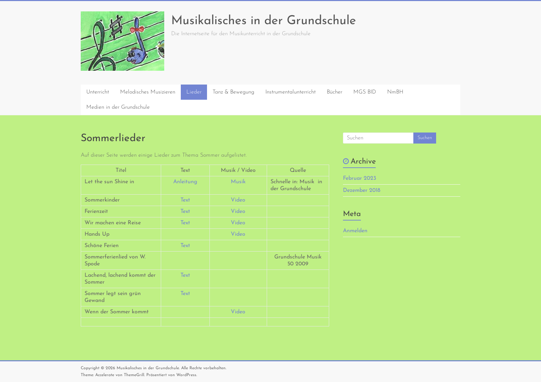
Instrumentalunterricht (290, 92)
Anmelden (355, 231)
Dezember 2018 (361, 190)
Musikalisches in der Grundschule (263, 21)
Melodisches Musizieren (147, 92)
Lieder (193, 92)
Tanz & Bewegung (233, 92)
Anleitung (185, 182)
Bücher (334, 92)
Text (185, 200)
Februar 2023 (359, 178)
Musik (238, 182)
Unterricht (97, 92)
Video (238, 200)
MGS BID (364, 92)
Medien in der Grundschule (118, 107)
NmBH (395, 92)
